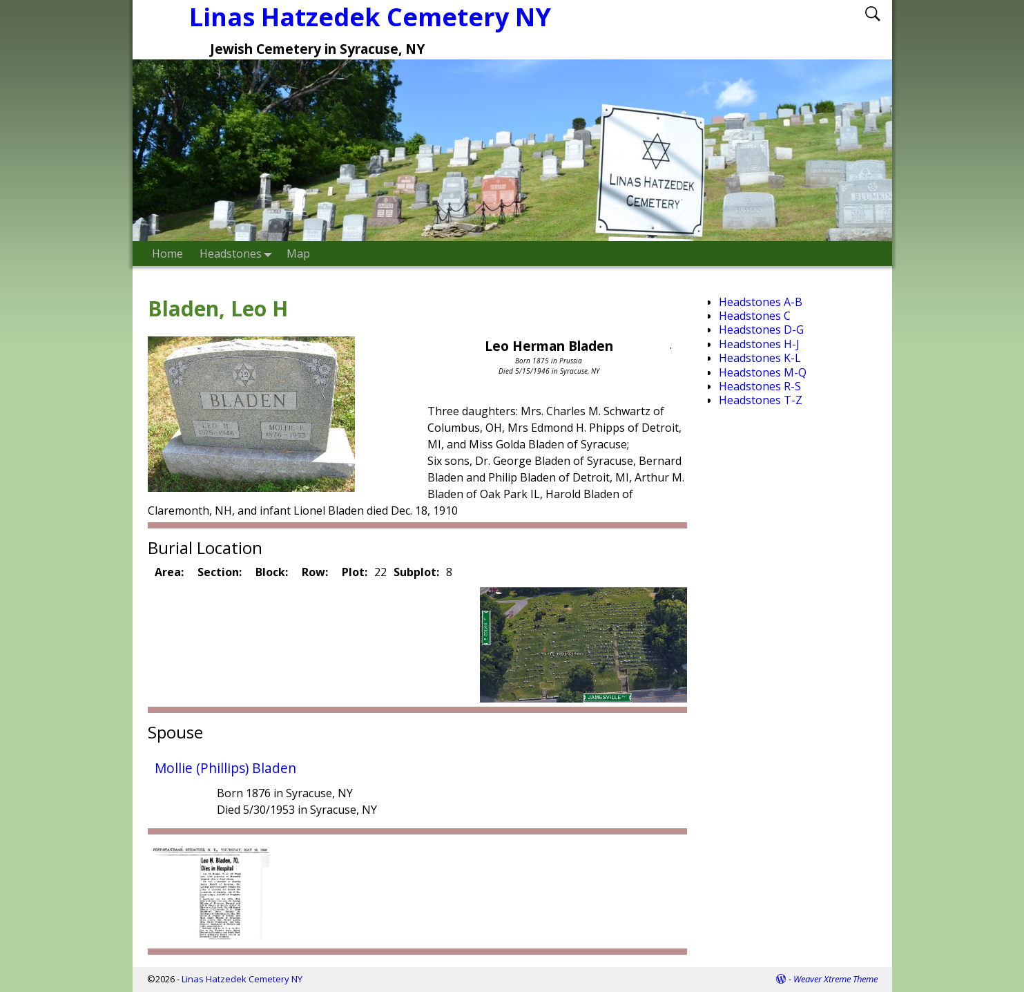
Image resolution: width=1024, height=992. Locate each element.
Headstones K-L (760, 357)
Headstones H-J (759, 344)
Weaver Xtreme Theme (835, 979)
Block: (271, 572)
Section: (219, 572)
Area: (169, 572)
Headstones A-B (760, 301)
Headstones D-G (761, 329)
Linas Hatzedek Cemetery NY (242, 979)
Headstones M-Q (762, 372)
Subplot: (416, 572)
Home (167, 253)
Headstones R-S (760, 386)
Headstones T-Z (760, 400)
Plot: (354, 572)
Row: (315, 572)
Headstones (239, 253)
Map (298, 253)
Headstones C (755, 315)
